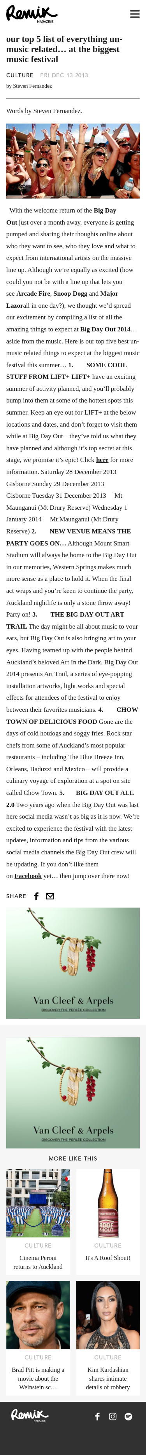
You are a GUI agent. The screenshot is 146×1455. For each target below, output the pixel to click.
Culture (19, 75)
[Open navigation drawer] (135, 14)
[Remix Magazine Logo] (32, 14)
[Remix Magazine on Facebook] (97, 1416)
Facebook (28, 876)
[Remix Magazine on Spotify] (128, 1416)
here (102, 460)
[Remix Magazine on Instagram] (113, 1416)
